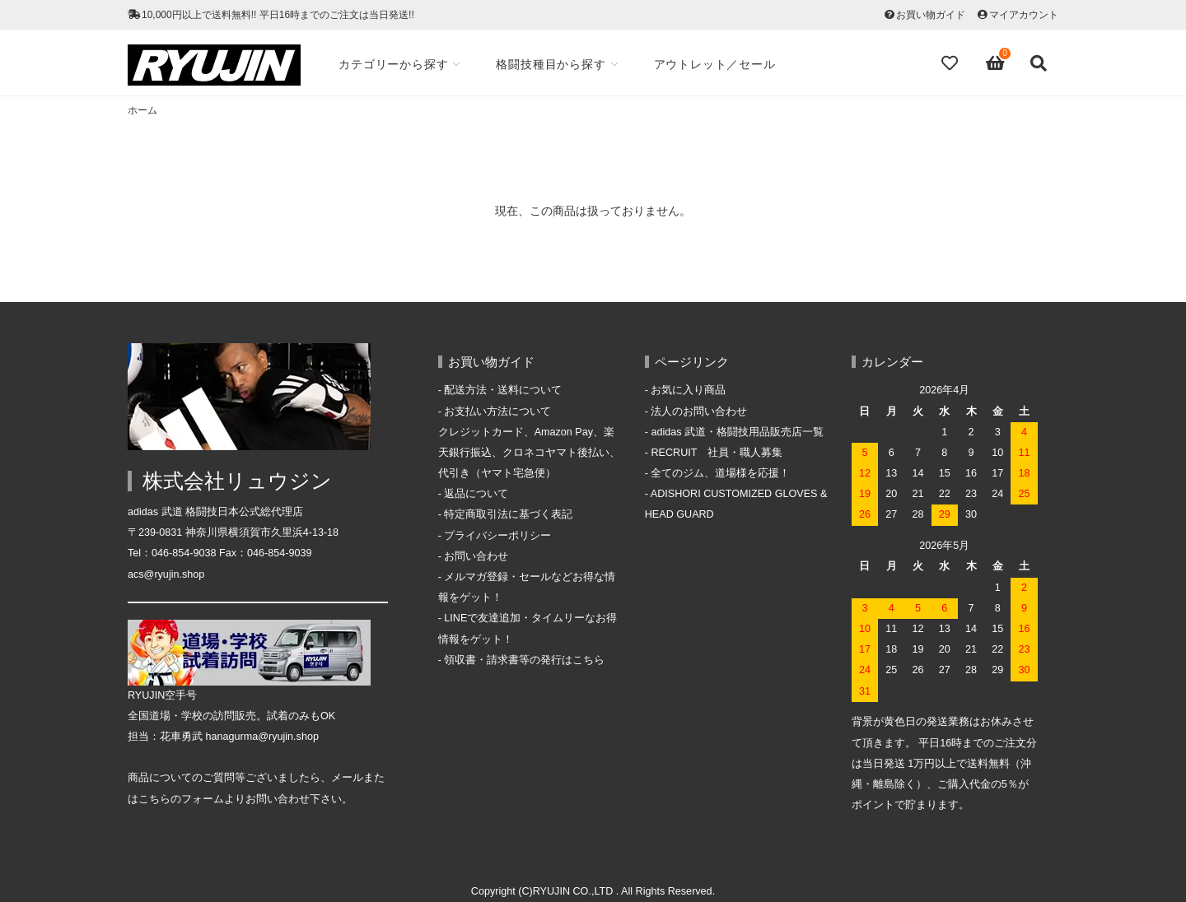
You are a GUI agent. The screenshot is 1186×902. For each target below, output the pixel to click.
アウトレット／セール (719, 64)
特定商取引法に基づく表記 (508, 514)
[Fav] (951, 63)
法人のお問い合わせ (699, 411)
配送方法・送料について (503, 390)
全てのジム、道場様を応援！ (720, 473)
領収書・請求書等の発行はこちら (524, 660)
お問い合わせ (476, 556)
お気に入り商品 (688, 390)
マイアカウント (1023, 15)
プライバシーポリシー (497, 536)
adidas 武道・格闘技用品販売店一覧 (737, 432)
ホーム (142, 110)
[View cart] (996, 63)
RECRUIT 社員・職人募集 (716, 452)
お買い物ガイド (930, 15)
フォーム (202, 799)
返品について (476, 494)
